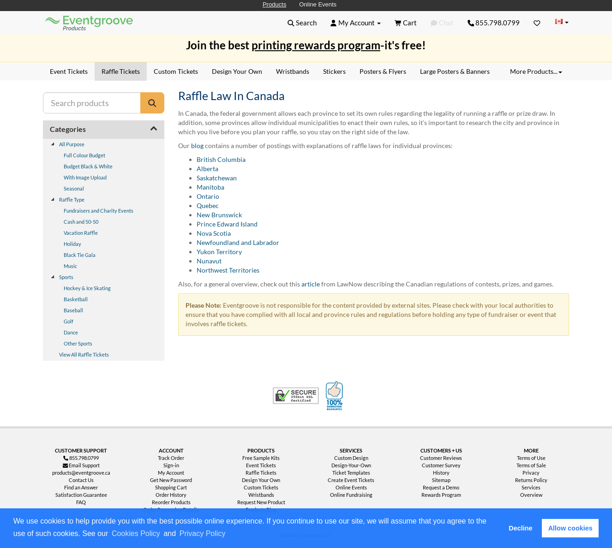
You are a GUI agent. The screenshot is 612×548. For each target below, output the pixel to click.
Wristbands (261, 495)
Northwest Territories (228, 270)
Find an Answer (81, 487)
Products (274, 4)
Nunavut (209, 261)
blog (197, 145)
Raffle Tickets (261, 473)
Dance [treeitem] (71, 332)
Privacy (531, 473)
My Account (171, 473)
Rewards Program (441, 495)
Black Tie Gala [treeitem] (80, 255)
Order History (171, 495)
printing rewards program (316, 45)
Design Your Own (261, 480)
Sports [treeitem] (66, 277)
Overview (531, 495)
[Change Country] (561, 22)
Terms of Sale (531, 465)
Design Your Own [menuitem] (237, 71)
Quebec (208, 205)
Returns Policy (531, 480)
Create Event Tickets (351, 480)
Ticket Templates (351, 473)
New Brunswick (219, 215)
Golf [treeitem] (68, 321)
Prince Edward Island (227, 224)
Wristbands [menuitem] (292, 71)
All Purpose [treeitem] (71, 144)
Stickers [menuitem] (334, 71)
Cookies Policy (136, 533)
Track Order (171, 458)
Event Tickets (261, 465)
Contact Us (81, 480)
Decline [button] (520, 528)
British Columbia (221, 159)
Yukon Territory (219, 252)
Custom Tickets (261, 487)
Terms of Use (531, 458)
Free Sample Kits (261, 458)
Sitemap (441, 480)
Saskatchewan (217, 178)
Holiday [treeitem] (72, 244)
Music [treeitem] (70, 266)
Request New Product (261, 502)
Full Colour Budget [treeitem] (84, 155)
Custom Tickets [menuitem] (176, 71)
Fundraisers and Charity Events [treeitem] (98, 211)
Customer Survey (441, 465)
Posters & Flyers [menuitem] (383, 71)
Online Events (317, 4)
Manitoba (210, 187)
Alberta (207, 169)
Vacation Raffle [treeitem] (81, 233)
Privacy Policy (203, 533)
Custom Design (351, 458)
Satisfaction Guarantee (81, 495)
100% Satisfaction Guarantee (335, 395)
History (441, 473)
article (310, 284)
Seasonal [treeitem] (74, 188)
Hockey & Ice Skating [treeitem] (87, 288)
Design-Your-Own (351, 465)
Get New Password (171, 480)
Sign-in (171, 465)
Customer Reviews (441, 458)
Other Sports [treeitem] (78, 343)
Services (531, 487)
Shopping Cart (171, 487)
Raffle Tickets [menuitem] (121, 71)
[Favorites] (537, 22)
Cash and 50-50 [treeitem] (81, 222)
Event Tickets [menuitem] (69, 71)
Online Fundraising (351, 495)
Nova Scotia (214, 233)
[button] (230, 534)
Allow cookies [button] (570, 528)
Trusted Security (296, 396)
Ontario (208, 196)
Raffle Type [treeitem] (71, 200)
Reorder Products (171, 502)
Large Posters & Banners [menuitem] (455, 71)
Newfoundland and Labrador (238, 242)
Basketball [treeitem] (76, 299)
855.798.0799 (494, 22)
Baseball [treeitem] (73, 310)
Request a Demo (441, 487)
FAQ (81, 502)
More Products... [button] (536, 71)
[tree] (103, 249)
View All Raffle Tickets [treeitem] (84, 354)
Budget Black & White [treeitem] (88, 166)
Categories (68, 129)
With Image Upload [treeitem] (85, 177)
